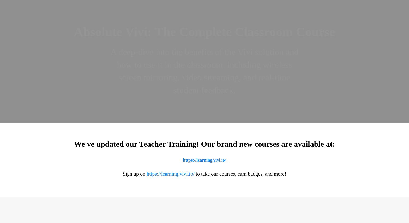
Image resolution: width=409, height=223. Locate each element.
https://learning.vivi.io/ (204, 160)
